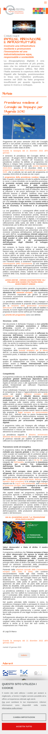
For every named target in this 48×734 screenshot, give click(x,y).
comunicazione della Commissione (17, 263)
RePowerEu (18, 462)
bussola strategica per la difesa (33, 350)
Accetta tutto (24, 726)
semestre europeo (24, 292)
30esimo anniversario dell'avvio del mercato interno (25, 436)
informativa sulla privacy (12, 708)
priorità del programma (15, 315)
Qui (3, 702)
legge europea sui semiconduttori (33, 412)
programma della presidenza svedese (22, 177)
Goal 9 (16, 36)
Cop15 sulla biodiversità (25, 483)
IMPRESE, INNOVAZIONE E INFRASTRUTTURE (22, 41)
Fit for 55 (38, 460)
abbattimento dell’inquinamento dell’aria (24, 479)
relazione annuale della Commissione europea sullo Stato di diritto (25, 571)
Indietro (24, 655)
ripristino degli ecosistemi (13, 481)
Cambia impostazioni (24, 717)
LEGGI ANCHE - (12, 280)
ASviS (9, 36)
